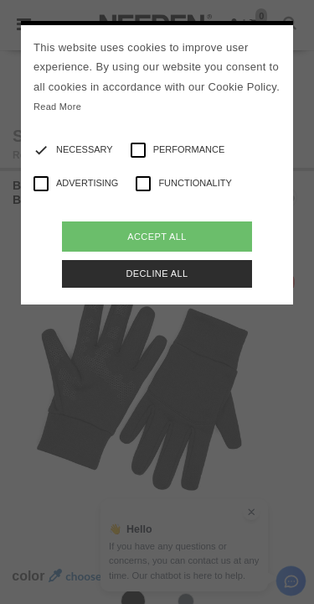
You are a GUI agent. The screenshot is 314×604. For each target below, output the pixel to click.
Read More (57, 107)
